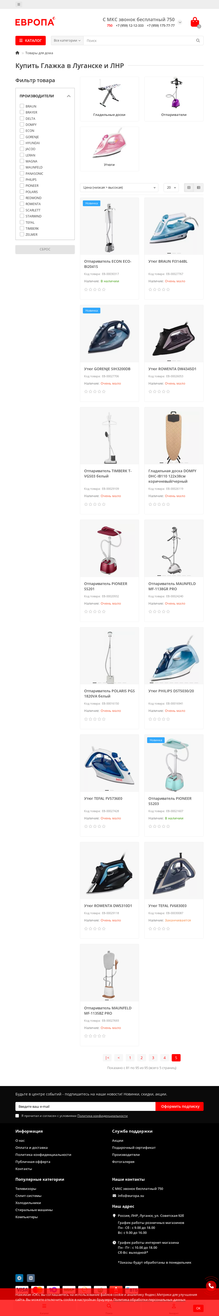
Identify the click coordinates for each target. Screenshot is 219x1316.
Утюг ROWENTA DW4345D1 (172, 368)
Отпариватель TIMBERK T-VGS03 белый (108, 473)
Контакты (23, 1168)
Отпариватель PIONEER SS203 (170, 801)
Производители (126, 1154)
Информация (29, 1131)
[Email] (85, 1106)
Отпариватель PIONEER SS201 (105, 586)
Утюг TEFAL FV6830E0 (167, 905)
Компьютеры (26, 1216)
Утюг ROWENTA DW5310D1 (108, 905)
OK (198, 1308)
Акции (117, 1140)
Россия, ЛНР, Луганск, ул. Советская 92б (151, 1215)
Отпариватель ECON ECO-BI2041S (107, 264)
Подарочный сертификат (134, 1147)
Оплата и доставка (31, 1147)
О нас (20, 1140)
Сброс (45, 249)
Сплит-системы (28, 1195)
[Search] (143, 40)
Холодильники (28, 1202)
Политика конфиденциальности (43, 1154)
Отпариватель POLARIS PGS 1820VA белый (109, 693)
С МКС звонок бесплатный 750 (137, 1188)
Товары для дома (39, 52)
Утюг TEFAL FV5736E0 (103, 798)
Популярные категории (39, 1179)
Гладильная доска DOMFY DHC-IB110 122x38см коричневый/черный (172, 476)
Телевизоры (25, 1188)
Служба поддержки (132, 1131)
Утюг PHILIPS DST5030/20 (171, 690)
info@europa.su (131, 1195)
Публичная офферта (32, 1161)
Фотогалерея (123, 1161)
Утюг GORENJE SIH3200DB (107, 368)
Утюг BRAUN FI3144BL (168, 261)
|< (107, 1057)
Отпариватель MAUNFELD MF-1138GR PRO (172, 586)
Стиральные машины (34, 1209)
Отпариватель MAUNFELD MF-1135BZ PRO (107, 1010)
